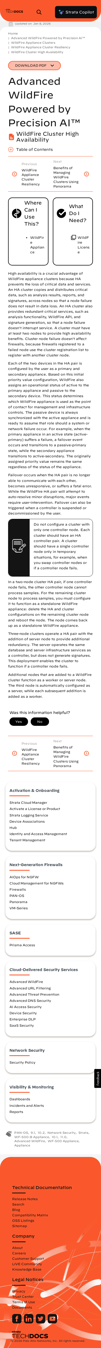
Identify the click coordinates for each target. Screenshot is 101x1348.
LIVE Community (27, 1264)
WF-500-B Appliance (31, 1137)
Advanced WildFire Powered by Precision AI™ (48, 38)
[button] (97, 1078)
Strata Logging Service (28, 815)
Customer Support (28, 1258)
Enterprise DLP (22, 1019)
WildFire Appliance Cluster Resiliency (40, 47)
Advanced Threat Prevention (34, 994)
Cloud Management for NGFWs (36, 883)
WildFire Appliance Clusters (33, 42)
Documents (22, 1307)
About (17, 1248)
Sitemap (19, 1226)
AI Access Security (25, 1007)
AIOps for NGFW (24, 877)
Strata (83, 1132)
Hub (13, 827)
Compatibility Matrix (30, 1215)
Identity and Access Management (38, 834)
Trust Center (23, 1296)
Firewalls (17, 889)
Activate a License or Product (34, 809)
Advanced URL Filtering (30, 988)
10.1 (55, 1137)
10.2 (41, 1132)
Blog (16, 1209)
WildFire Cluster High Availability (37, 52)
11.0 (63, 1137)
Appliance (22, 1145)
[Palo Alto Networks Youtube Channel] (52, 1322)
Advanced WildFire (26, 981)
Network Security (61, 1132)
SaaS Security (21, 1025)
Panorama (18, 902)
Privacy (18, 1291)
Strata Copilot (76, 12)
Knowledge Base (26, 1269)
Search (18, 1204)
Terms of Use (23, 1302)
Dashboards (19, 1099)
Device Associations (27, 821)
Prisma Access (22, 945)
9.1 (33, 1132)
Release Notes (25, 1199)
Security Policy (22, 1062)
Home (13, 33)
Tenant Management (27, 840)
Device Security (23, 1013)
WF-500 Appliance (63, 1141)
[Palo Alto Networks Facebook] (17, 1322)
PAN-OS (16, 895)
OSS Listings (23, 1220)
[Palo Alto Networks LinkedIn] (29, 1322)
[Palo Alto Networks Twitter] (41, 1322)
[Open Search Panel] (41, 12)
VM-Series (18, 908)
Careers (19, 1253)
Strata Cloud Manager (28, 802)
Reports (16, 1112)
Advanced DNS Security (30, 1000)
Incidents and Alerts (26, 1105)
